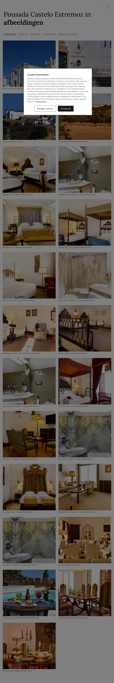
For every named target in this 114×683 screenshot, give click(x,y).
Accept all (66, 108)
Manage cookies (45, 108)
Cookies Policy (41, 102)
